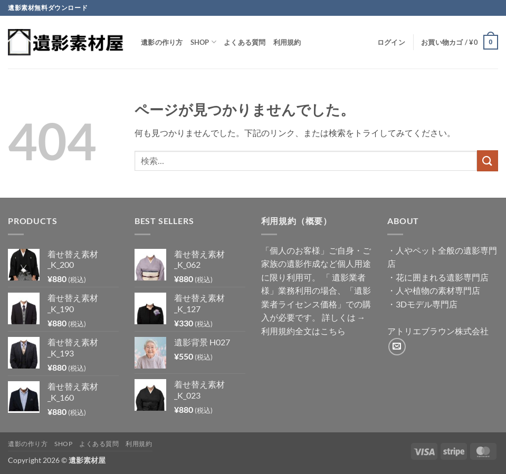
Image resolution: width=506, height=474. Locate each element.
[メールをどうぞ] (397, 346)
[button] (391, 42)
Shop (203, 42)
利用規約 (287, 42)
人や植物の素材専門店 (438, 290)
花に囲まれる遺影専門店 (442, 277)
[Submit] (487, 160)
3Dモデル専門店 (426, 304)
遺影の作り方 (162, 42)
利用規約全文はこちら (303, 331)
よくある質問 (245, 42)
